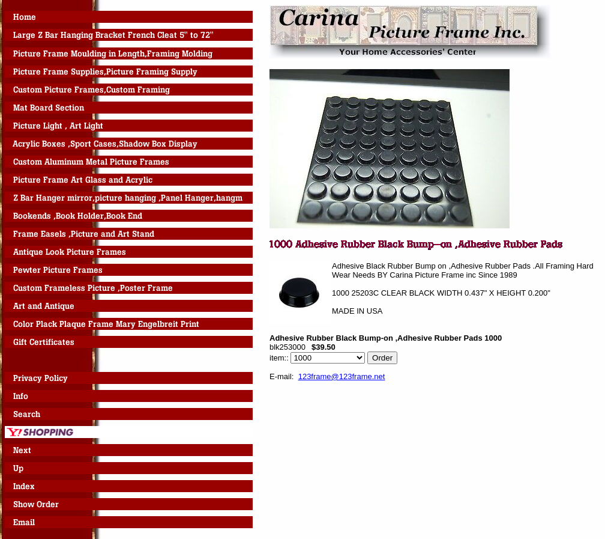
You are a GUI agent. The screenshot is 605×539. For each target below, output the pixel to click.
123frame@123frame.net (341, 376)
